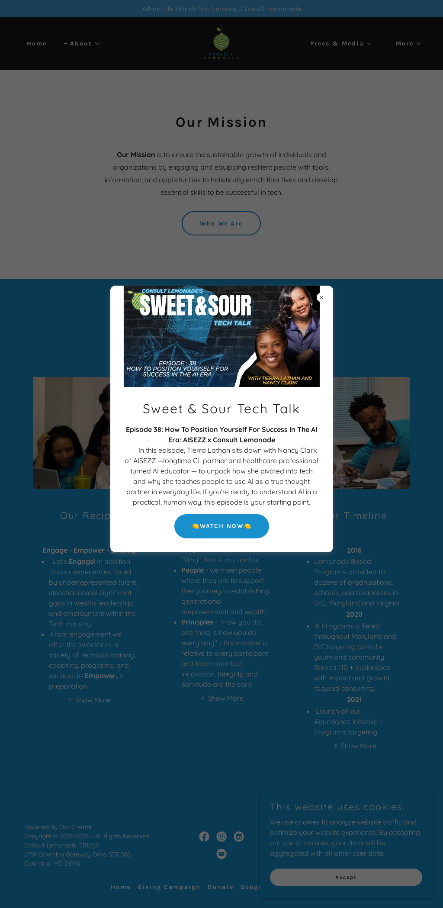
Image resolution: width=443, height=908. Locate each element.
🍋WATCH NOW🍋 (222, 526)
